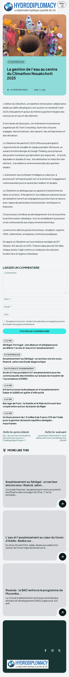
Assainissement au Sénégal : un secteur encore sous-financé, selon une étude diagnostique (32, 360)
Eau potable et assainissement (19, 368)
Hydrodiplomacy (20, 90)
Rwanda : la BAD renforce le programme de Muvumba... (34, 591)
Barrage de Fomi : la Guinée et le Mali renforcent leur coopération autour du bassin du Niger (32, 405)
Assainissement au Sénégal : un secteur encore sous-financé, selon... (31, 483)
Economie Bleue (16, 62)
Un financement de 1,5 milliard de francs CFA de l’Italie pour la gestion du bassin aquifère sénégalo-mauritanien (33, 420)
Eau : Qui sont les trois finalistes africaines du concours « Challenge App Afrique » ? (16, 438)
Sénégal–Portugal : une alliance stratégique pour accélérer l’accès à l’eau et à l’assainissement (30, 346)
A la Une (8, 341)
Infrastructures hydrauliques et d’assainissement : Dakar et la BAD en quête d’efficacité (31, 391)
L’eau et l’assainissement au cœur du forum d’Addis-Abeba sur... (34, 539)
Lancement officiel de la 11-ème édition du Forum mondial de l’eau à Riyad (51, 438)
